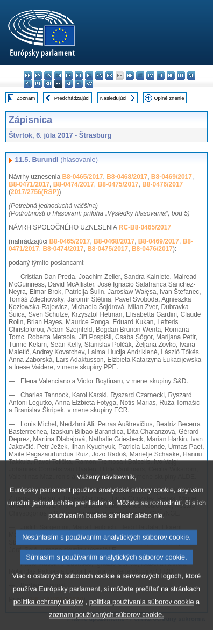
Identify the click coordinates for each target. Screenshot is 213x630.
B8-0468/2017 (126, 177)
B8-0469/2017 (171, 177)
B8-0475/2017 (117, 184)
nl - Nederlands (191, 75)
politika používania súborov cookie (141, 620)
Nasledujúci (113, 98)
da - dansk (58, 75)
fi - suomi (79, 84)
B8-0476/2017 (162, 184)
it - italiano (140, 75)
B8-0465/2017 (82, 177)
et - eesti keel (79, 75)
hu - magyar (171, 75)
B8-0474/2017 (73, 184)
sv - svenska (89, 84)
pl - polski (28, 84)
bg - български (28, 75)
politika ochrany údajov (48, 620)
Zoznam (26, 98)
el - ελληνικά (89, 75)
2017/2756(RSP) (35, 192)
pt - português (38, 84)
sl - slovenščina (69, 84)
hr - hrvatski (130, 75)
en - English (99, 75)
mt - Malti (181, 75)
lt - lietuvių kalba (161, 75)
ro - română (48, 84)
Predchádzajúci (72, 98)
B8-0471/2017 (29, 184)
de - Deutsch (69, 75)
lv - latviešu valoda (150, 75)
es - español (38, 75)
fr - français (109, 75)
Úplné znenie (169, 98)
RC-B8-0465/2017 (145, 227)
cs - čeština (48, 75)
